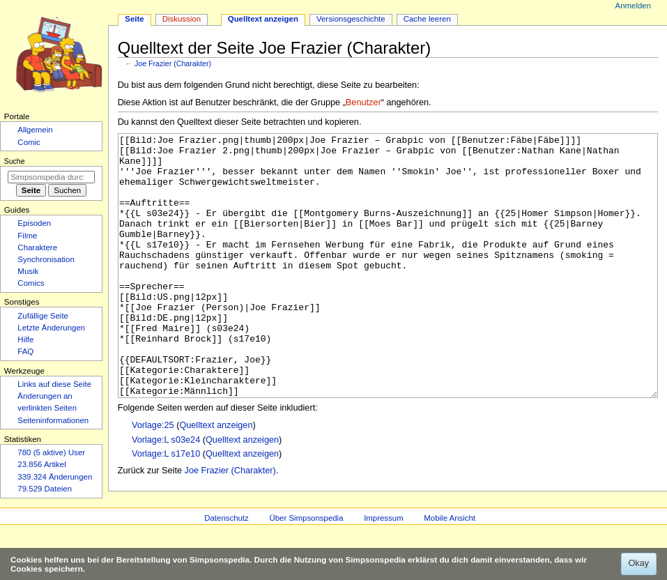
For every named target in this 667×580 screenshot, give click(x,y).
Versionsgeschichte (350, 19)
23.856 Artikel (41, 464)
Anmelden (633, 5)
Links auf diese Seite (54, 384)
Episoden (34, 223)
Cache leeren (427, 19)
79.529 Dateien (44, 488)
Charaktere (37, 247)
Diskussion (181, 19)
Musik (27, 271)
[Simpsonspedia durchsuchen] (51, 177)
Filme (27, 235)
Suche (14, 161)
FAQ (25, 351)
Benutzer (363, 102)
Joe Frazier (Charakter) (173, 63)
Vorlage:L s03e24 (166, 492)
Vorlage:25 (153, 477)
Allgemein (34, 129)
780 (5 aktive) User (51, 452)
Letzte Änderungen (51, 327)
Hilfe (25, 339)
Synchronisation (46, 259)
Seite (134, 19)
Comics (30, 283)
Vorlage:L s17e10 (166, 506)
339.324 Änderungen (54, 477)
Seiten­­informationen (53, 420)
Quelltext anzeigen (215, 477)
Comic (28, 142)
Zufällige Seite (42, 316)
